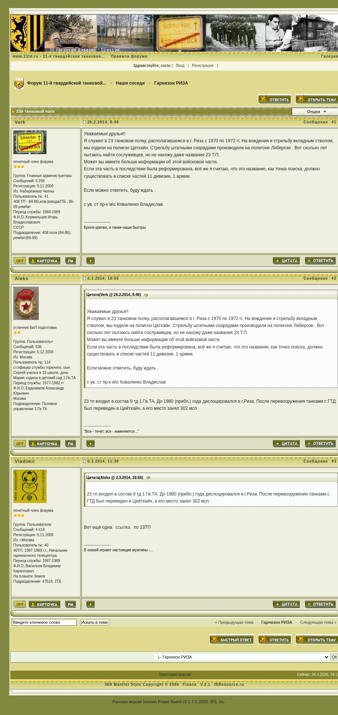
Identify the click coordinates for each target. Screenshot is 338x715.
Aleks (21, 278)
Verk (20, 122)
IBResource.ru (229, 684)
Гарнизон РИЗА (171, 83)
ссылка (124, 527)
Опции (313, 111)
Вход (180, 66)
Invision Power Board (162, 701)
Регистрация (202, 66)
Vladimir (25, 461)
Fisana (190, 684)
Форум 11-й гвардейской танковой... (66, 83)
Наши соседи (130, 83)
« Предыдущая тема (234, 622)
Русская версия (127, 701)
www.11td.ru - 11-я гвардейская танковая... (59, 56)
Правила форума (129, 56)
